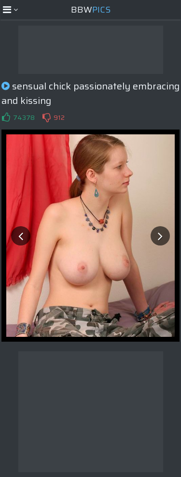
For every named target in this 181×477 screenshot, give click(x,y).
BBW (91, 9)
